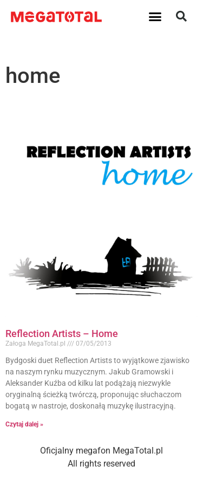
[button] (155, 16)
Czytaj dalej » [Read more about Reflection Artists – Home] (24, 424)
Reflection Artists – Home (61, 333)
